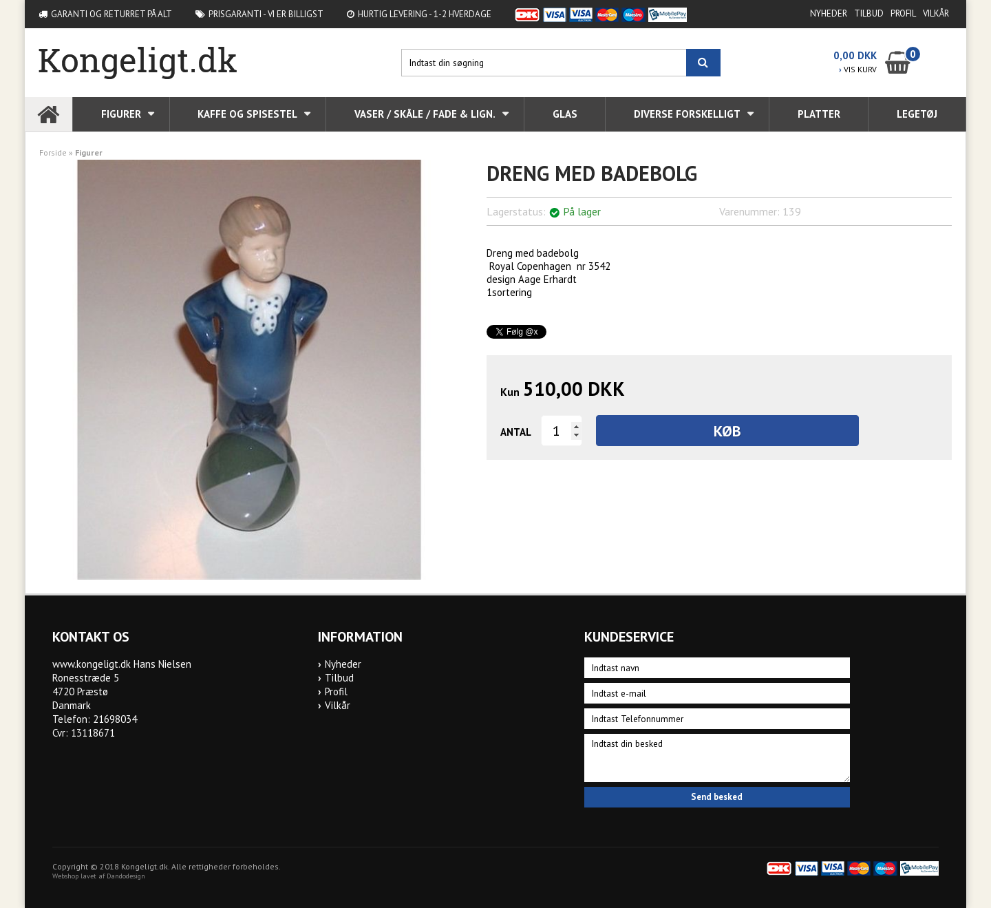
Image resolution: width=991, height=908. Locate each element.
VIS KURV (858, 69)
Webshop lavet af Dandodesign (98, 876)
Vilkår (936, 13)
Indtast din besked (717, 758)
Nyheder (828, 13)
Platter (819, 113)
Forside (53, 152)
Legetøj (917, 113)
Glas (565, 113)
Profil (903, 13)
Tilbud (869, 13)
